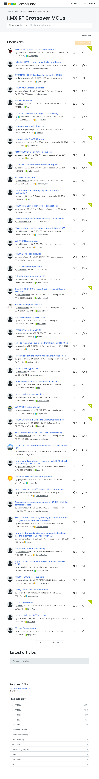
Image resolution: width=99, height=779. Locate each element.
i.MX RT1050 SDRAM (24, 602)
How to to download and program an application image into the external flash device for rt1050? (41, 534)
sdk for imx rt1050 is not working (30, 548)
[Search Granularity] (18, 25)
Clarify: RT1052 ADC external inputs (31, 589)
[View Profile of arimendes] (22, 371)
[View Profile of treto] (20, 155)
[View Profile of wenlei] (20, 104)
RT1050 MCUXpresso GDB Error (29, 88)
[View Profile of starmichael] (23, 539)
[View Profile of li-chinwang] (22, 231)
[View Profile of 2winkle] (21, 52)
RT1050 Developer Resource (28, 254)
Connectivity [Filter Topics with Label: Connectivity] (17, 759)
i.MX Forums (20, 11)
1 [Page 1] (40, 642)
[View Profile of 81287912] (21, 618)
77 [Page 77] (48, 642)
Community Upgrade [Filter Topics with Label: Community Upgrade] (21, 749)
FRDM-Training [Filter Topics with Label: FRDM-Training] (18, 740)
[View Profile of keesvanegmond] (25, 65)
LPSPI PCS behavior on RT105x (28, 330)
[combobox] (60, 25)
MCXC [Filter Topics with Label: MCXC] (14, 764)
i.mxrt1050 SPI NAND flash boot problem (33, 476)
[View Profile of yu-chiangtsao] (24, 295)
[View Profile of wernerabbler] (23, 551)
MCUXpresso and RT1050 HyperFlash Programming (39, 489)
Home (10, 11)
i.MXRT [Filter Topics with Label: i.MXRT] (14, 754)
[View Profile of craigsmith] (22, 451)
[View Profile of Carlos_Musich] (33, 171)
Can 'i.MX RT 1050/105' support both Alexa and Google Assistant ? (40, 290)
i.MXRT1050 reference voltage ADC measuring (36, 113)
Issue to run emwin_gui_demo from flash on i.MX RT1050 (41, 343)
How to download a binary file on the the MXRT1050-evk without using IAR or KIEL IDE (41, 462)
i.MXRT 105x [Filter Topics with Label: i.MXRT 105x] (16, 710)
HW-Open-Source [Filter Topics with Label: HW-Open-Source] (19, 730)
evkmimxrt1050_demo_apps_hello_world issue (38, 62)
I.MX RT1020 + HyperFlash (26, 368)
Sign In (92, 4)
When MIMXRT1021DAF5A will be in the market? (37, 381)
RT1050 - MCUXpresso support (29, 577)
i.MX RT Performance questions (29, 394)
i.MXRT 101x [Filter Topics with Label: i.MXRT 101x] (16, 720)
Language (73, 4)
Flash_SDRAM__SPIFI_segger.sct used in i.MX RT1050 (40, 228)
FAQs (84, 4)
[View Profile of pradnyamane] (41, 94)
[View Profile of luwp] (19, 196)
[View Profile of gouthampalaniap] (25, 467)
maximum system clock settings (30, 126)
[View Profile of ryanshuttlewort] (24, 91)
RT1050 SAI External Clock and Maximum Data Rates (39, 420)
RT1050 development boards (28, 304)
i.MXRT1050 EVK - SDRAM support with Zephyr (36, 164)
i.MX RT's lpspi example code (28, 266)
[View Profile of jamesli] (20, 209)
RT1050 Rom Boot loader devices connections (36, 206)
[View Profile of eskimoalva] (22, 397)
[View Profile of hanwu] (20, 605)
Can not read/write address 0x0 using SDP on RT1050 (39, 218)
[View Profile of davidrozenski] (23, 78)
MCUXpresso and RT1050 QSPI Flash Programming (38, 432)
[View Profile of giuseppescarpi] (24, 410)
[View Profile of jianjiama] (21, 423)
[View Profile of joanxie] (40, 132)
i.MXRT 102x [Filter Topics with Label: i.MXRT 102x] (16, 715)
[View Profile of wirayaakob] (22, 320)
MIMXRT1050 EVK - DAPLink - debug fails (33, 152)
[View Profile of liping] (20, 479)
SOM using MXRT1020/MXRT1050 (30, 317)
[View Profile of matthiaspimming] (25, 129)
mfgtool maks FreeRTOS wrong (29, 139)
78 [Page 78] (53, 642)
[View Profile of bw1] (19, 593)
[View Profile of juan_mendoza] (42, 496)
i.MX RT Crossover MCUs (20, 688)
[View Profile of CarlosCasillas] (42, 234)
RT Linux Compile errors (26, 628)
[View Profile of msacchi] (21, 346)
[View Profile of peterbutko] (24, 116)
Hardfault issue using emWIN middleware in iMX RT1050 (40, 356)
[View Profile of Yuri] (27, 107)
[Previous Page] (37, 643)
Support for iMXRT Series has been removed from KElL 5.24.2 (40, 563)
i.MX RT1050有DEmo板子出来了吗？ (31, 615)
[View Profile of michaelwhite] (23, 307)
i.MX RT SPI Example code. (27, 241)
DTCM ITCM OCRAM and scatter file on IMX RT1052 (38, 75)
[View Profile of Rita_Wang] (41, 323)
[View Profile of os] (19, 631)
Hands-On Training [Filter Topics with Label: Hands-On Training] (20, 735)
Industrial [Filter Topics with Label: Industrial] (16, 744)
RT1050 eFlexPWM (23, 100)
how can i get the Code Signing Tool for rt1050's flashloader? (37, 191)
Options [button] (86, 35)
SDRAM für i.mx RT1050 (25, 177)
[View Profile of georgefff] (22, 359)
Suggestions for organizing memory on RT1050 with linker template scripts (41, 503)
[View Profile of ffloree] (20, 142)
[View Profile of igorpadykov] (33, 56)
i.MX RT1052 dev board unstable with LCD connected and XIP (41, 447)
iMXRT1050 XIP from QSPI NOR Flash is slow (34, 49)
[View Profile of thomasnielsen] (24, 523)
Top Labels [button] (17, 699)
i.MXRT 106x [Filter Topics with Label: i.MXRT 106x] (16, 705)
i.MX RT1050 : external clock (27, 407)
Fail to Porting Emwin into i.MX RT (30, 276)
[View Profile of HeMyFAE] (40, 336)
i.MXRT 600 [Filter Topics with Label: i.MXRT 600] (16, 725)
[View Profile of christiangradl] (23, 180)
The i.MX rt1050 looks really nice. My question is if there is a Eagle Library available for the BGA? (41, 519)
